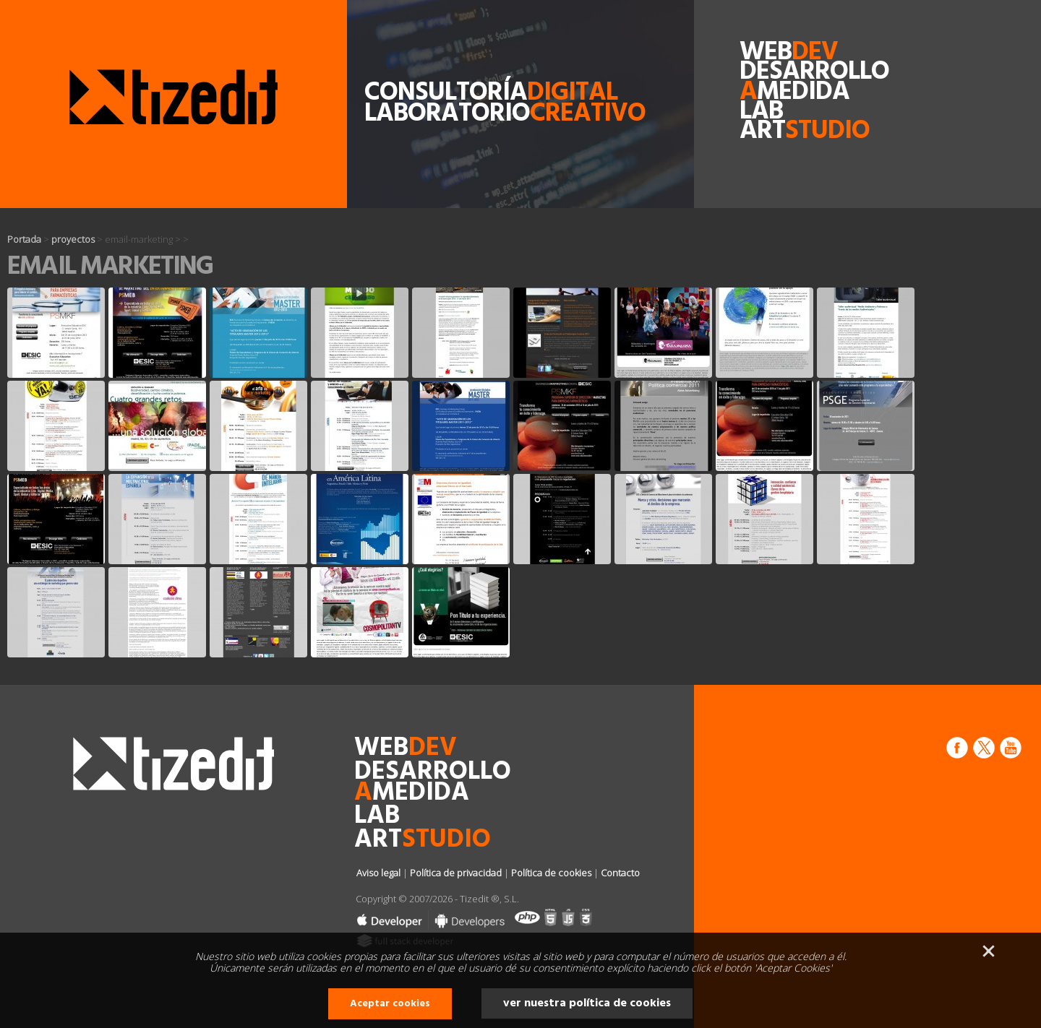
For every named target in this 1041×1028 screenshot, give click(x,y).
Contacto (620, 872)
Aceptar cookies (390, 1003)
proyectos (73, 239)
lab (761, 112)
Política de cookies (551, 872)
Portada (24, 239)
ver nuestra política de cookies (587, 1003)
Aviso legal (378, 872)
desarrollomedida (771, 83)
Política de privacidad (456, 872)
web (771, 53)
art (771, 132)
